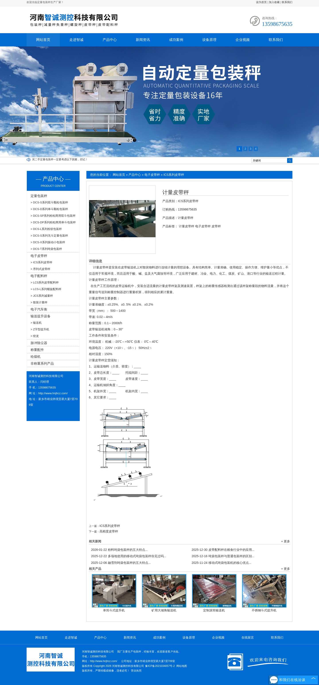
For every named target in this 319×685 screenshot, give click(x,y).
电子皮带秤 (152, 174)
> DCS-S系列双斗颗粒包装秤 (49, 202)
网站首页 (43, 40)
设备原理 (209, 40)
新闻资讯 (143, 40)
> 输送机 (36, 322)
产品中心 (110, 40)
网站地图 (181, 666)
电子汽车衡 (39, 309)
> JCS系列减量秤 (42, 295)
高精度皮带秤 (108, 531)
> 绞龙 (35, 336)
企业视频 (242, 40)
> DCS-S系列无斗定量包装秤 (49, 235)
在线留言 (247, 637)
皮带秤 (216, 226)
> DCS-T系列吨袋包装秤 (46, 249)
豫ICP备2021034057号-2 (160, 666)
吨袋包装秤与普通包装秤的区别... (223, 556)
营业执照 (136, 670)
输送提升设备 (41, 316)
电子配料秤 (39, 276)
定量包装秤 (39, 196)
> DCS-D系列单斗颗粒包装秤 (49, 209)
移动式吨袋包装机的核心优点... (221, 562)
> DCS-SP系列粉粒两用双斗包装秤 (53, 215)
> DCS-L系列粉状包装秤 (46, 229)
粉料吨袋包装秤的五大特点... (119, 549)
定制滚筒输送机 (214, 610)
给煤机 (36, 356)
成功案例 (176, 40)
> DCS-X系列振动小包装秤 (48, 242)
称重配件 (37, 350)
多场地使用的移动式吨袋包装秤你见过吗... (128, 556)
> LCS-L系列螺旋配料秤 (46, 289)
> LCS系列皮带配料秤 (45, 282)
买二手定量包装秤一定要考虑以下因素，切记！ (60, 159)
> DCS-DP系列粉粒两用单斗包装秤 (53, 222)
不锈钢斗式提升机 (264, 610)
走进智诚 (76, 40)
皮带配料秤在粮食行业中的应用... (223, 549)
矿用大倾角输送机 (164, 610)
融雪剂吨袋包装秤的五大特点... (121, 562)
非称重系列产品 (42, 363)
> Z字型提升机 (40, 329)
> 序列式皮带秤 (40, 269)
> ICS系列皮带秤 (41, 262)
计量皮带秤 (175, 192)
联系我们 (287, 2)
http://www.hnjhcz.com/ (53, 393)
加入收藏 (274, 2)
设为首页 (261, 2)
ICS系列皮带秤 (173, 174)
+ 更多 (285, 541)
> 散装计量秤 (39, 302)
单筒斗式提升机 (114, 610)
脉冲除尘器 (39, 343)
